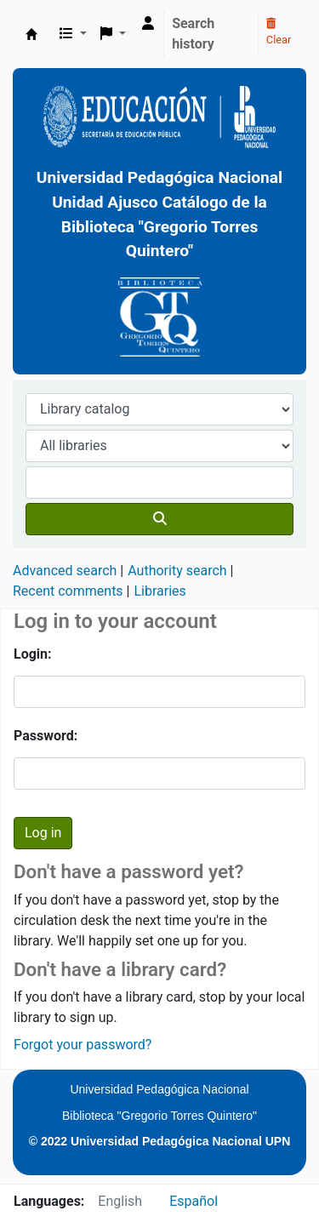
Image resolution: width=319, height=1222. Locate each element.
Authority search (177, 570)
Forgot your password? (82, 1044)
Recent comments (68, 591)
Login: (33, 654)
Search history (193, 33)
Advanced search (65, 570)
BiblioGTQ (31, 34)
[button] (73, 34)
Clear (279, 32)
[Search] (159, 519)
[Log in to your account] (148, 24)
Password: (45, 736)
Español (193, 1201)
